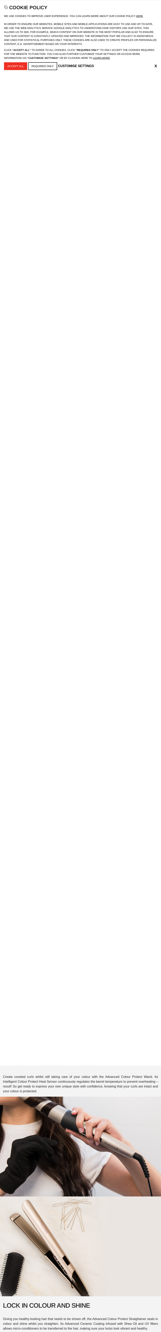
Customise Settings (76, 66)
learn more (101, 57)
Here (139, 16)
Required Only (43, 66)
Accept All (15, 66)
